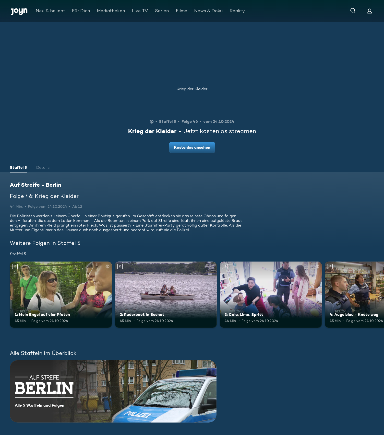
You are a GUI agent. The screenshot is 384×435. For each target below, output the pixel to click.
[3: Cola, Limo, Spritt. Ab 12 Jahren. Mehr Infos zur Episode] (271, 295)
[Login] (369, 11)
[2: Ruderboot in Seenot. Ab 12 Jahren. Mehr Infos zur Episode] (166, 295)
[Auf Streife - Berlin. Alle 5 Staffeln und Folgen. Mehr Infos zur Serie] (113, 391)
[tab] (18, 168)
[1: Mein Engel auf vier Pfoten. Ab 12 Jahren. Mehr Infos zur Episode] (61, 295)
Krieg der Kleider (192, 89)
